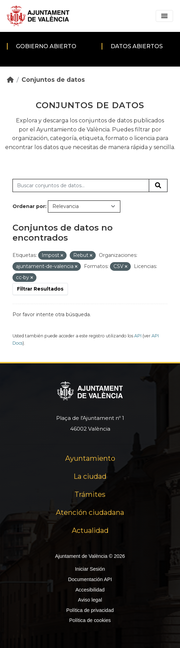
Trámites (90, 494)
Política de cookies (90, 620)
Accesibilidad (89, 590)
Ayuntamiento (90, 458)
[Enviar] (158, 185)
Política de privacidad (90, 610)
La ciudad (90, 476)
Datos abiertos (137, 46)
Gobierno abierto (46, 46)
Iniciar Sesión (90, 569)
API (138, 335)
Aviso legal (90, 600)
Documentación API (90, 579)
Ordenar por (28, 206)
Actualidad (90, 530)
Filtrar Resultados (40, 289)
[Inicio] (10, 79)
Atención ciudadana (90, 512)
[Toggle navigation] (164, 16)
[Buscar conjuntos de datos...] (80, 185)
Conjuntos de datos (53, 79)
